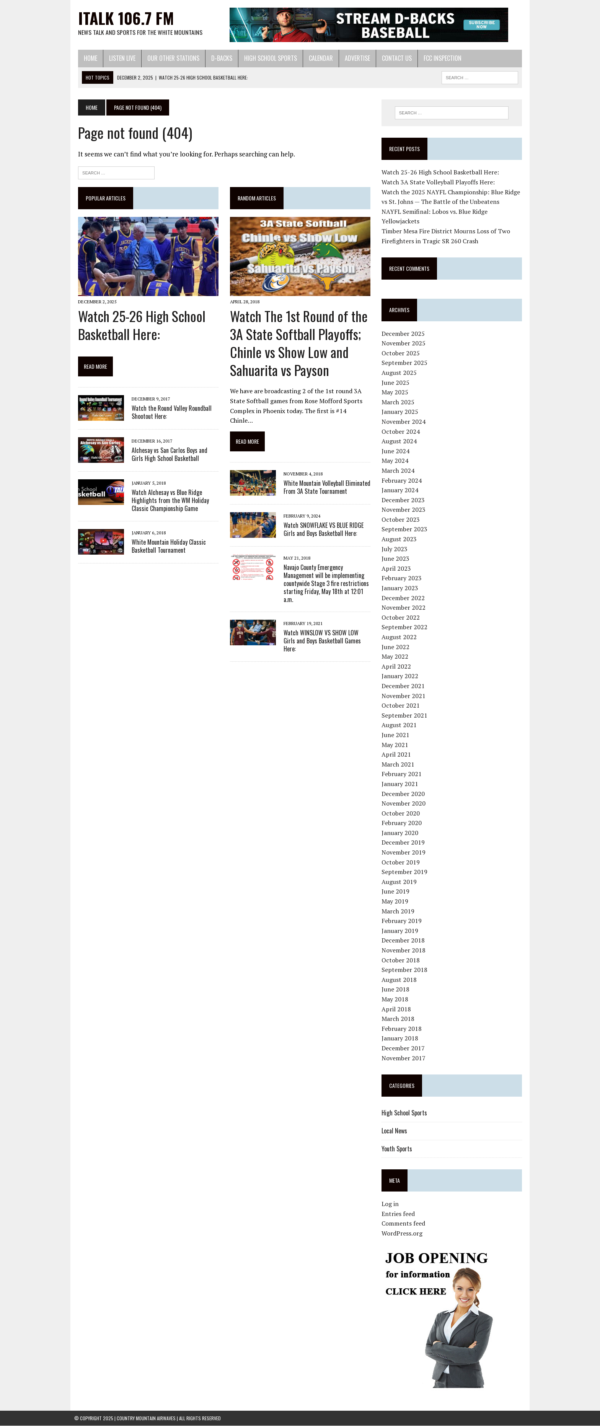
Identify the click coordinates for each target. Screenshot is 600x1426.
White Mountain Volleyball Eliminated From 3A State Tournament (325, 478)
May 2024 (396, 461)
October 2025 (402, 353)
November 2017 (405, 1058)
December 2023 (404, 500)
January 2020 (401, 833)
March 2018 (399, 1019)
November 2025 (405, 343)
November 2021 (405, 696)
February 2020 (403, 823)
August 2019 (400, 882)
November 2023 (405, 510)
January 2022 (401, 676)
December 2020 (404, 794)
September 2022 (406, 627)
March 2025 (399, 402)
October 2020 (402, 813)
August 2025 (400, 373)
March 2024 (399, 471)
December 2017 (404, 1048)
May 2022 (396, 657)
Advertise (353, 58)
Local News (395, 1131)
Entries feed (399, 1214)
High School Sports (266, 58)
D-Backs (217, 58)
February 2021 (403, 774)
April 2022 (397, 666)
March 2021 (399, 764)
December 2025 (404, 333)
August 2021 (400, 725)
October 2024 (402, 431)
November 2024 (405, 422)
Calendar (317, 58)
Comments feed (404, 1223)
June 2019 (397, 891)
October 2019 (402, 862)
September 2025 (406, 363)
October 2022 (402, 617)
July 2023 (396, 549)
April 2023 (397, 569)
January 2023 (401, 588)
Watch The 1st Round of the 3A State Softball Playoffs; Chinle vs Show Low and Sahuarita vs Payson (297, 344)
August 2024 (400, 441)
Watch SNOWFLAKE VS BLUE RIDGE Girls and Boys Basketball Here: (322, 520)
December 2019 (404, 842)
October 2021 (402, 706)
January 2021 (401, 784)
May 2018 (396, 999)
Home (86, 58)
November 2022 (405, 608)
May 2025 (396, 392)
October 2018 (402, 960)
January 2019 (401, 930)
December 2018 (404, 940)
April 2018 (397, 1009)
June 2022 (397, 647)
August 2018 (400, 979)
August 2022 (400, 637)
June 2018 (397, 989)
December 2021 (404, 686)
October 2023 (402, 520)
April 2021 (397, 754)
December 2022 (404, 598)
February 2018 (403, 1028)
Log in (391, 1204)
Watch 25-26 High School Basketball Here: (138, 326)
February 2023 (403, 578)
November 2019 (405, 852)
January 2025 (401, 412)
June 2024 (397, 451)
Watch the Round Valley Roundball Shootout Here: (168, 413)
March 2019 (399, 911)
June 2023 (397, 559)
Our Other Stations (169, 58)
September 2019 (406, 872)
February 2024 (403, 480)
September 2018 (406, 970)
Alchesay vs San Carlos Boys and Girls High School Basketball (172, 455)
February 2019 (403, 921)
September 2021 (406, 715)
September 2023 (406, 529)
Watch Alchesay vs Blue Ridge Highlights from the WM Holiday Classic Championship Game (166, 501)
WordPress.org (403, 1233)
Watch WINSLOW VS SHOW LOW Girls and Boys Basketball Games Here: (326, 628)
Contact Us (393, 58)
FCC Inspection (439, 58)
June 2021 (397, 735)
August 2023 (400, 539)
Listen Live (118, 58)
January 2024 (401, 490)
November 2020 (405, 803)
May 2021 (396, 745)
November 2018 (405, 950)
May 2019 (396, 901)
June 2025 (397, 382)
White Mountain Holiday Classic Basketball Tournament (165, 547)
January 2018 (401, 1038)
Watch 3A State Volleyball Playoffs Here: (439, 182)
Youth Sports (398, 1148)
